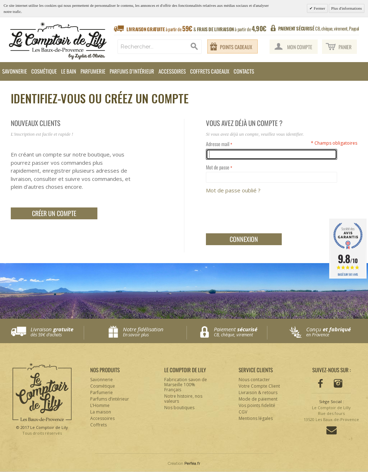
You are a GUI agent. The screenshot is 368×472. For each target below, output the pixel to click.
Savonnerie (14, 71)
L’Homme (100, 405)
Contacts (244, 71)
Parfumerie (92, 71)
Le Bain (68, 71)
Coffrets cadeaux (209, 71)
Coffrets (98, 425)
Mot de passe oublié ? (233, 190)
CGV (243, 412)
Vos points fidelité (257, 405)
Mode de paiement (258, 399)
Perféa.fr (192, 463)
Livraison (57, 332)
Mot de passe (217, 167)
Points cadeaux (236, 47)
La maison (100, 412)
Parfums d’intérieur (132, 71)
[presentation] (260, 212)
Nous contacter (254, 380)
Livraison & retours (258, 392)
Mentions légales (256, 418)
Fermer (319, 8)
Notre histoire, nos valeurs (183, 398)
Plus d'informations (346, 8)
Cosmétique (44, 71)
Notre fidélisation (153, 332)
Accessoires (172, 71)
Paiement (240, 332)
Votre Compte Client (259, 386)
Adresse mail (217, 144)
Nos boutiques (179, 408)
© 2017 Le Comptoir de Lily (42, 430)
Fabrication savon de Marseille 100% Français (185, 385)
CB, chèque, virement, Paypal (318, 28)
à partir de (196, 28)
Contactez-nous (331, 430)
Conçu (333, 332)
